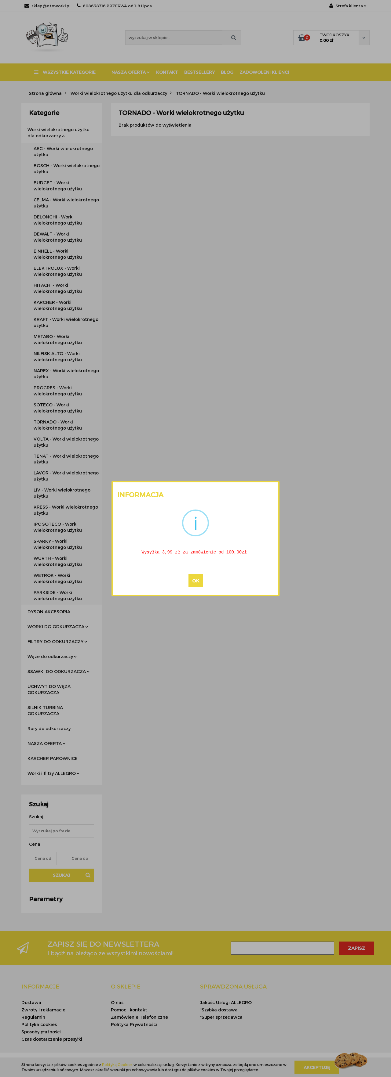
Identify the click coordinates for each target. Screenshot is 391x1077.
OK (195, 581)
